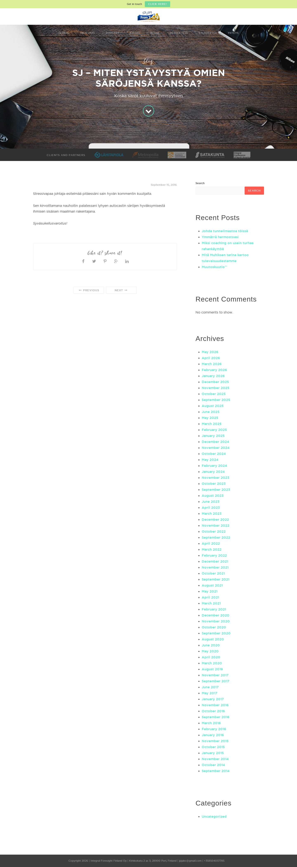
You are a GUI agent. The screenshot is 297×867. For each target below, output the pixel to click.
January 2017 (213, 699)
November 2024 (216, 447)
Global (64, 33)
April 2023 (211, 507)
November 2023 (215, 477)
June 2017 (210, 687)
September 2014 (216, 771)
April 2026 (211, 358)
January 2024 (213, 471)
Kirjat (135, 33)
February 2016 (214, 729)
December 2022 (215, 519)
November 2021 (215, 567)
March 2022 (212, 549)
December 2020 (215, 615)
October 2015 (213, 747)
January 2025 (213, 436)
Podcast (112, 33)
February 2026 (214, 370)
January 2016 (213, 735)
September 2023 (216, 489)
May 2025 (210, 418)
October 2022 (214, 531)
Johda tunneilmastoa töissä (225, 231)
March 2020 (212, 663)
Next (121, 290)
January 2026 (213, 376)
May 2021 (209, 591)
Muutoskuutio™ (214, 267)
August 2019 (212, 669)
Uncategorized (214, 816)
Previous (88, 290)
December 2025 (215, 382)
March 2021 (211, 603)
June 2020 (211, 645)
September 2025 (216, 400)
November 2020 (216, 621)
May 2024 (210, 459)
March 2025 (212, 424)
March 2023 (212, 513)
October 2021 (213, 573)
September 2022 (216, 537)
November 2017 (215, 675)
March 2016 (211, 723)
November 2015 (215, 741)
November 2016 (215, 705)
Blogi (155, 33)
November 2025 (215, 388)
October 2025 (214, 394)
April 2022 (211, 543)
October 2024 (214, 453)
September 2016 (216, 717)
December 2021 (215, 561)
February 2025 (214, 430)
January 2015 (213, 753)
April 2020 (211, 657)
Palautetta (208, 33)
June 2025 (210, 412)
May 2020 (210, 651)
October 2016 (213, 711)
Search (200, 183)
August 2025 (213, 406)
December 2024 (215, 442)
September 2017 (215, 681)
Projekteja (179, 33)
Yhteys (233, 33)
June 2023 (210, 501)
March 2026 (212, 364)
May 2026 (210, 352)
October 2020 (214, 627)
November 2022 (215, 525)
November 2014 (215, 759)
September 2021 (215, 579)
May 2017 (209, 693)
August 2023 (213, 495)
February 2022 (214, 555)
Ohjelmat (87, 33)
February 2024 (214, 465)
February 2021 (214, 609)
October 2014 (213, 765)
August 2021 (212, 585)
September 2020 (216, 633)
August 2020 (213, 639)
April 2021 (210, 597)
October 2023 (214, 483)
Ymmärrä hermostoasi (220, 237)
